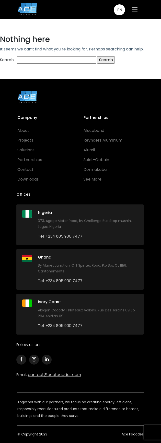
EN (119, 10)
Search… (8, 60)
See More (92, 179)
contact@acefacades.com (54, 374)
